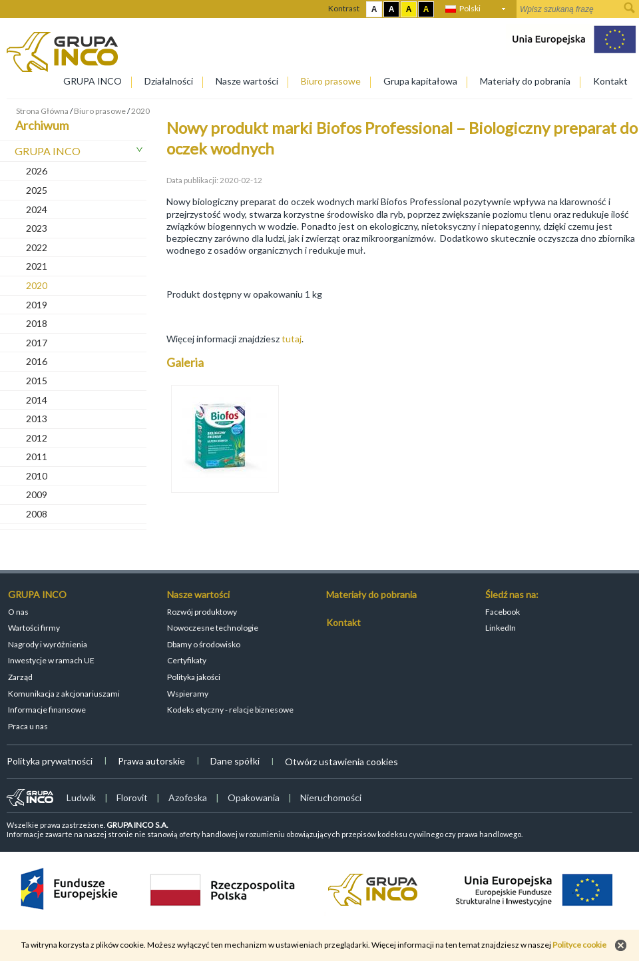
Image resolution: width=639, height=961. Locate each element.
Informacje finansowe (47, 710)
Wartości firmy (34, 628)
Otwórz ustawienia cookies (341, 761)
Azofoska (187, 797)
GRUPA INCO (92, 81)
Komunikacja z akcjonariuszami (64, 694)
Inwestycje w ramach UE (51, 660)
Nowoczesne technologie (212, 628)
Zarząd (20, 677)
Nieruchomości (330, 797)
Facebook (502, 612)
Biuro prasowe (331, 81)
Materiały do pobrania (525, 81)
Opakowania (254, 797)
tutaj (291, 338)
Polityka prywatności (50, 761)
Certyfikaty (186, 660)
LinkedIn (500, 628)
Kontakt (610, 81)
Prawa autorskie (151, 761)
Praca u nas (28, 726)
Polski (470, 8)
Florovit (132, 797)
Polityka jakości (193, 677)
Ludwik (81, 797)
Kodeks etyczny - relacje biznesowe (230, 710)
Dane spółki (235, 761)
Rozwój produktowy (202, 612)
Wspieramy (187, 694)
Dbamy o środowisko (203, 644)
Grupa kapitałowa (420, 81)
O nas (18, 612)
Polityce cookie (579, 945)
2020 (140, 111)
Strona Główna (42, 111)
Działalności (168, 81)
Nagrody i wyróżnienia (47, 644)
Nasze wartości (247, 81)
